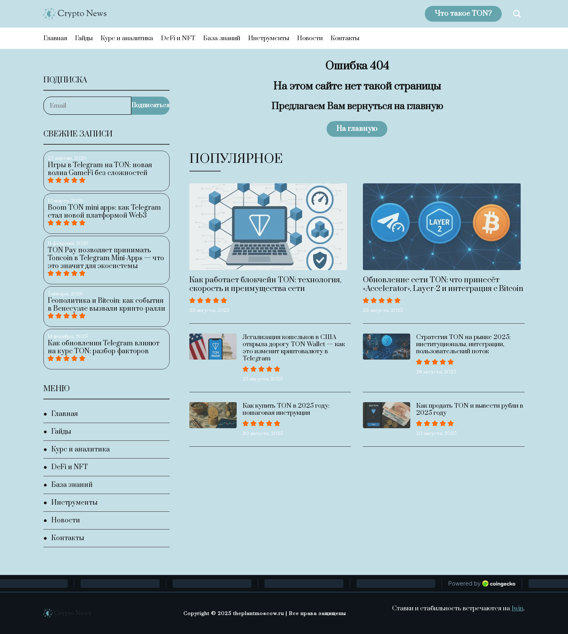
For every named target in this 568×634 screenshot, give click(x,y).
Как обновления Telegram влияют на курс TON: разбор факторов (103, 347)
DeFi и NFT (178, 38)
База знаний (221, 38)
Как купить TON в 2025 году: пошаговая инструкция (286, 409)
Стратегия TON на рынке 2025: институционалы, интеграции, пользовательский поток (463, 344)
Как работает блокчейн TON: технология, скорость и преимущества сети (265, 284)
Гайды (84, 38)
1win (517, 608)
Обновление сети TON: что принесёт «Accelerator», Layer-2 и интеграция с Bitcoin (443, 284)
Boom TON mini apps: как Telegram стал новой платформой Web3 (104, 211)
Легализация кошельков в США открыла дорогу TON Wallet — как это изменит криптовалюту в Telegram (294, 347)
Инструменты (268, 38)
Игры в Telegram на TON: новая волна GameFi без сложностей (100, 169)
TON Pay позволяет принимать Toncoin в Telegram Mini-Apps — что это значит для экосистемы (106, 258)
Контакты (345, 38)
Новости (310, 38)
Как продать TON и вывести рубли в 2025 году (469, 409)
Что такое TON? (463, 13)
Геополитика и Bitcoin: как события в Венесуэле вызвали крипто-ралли (106, 304)
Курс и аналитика (127, 38)
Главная (55, 38)
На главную (356, 128)
